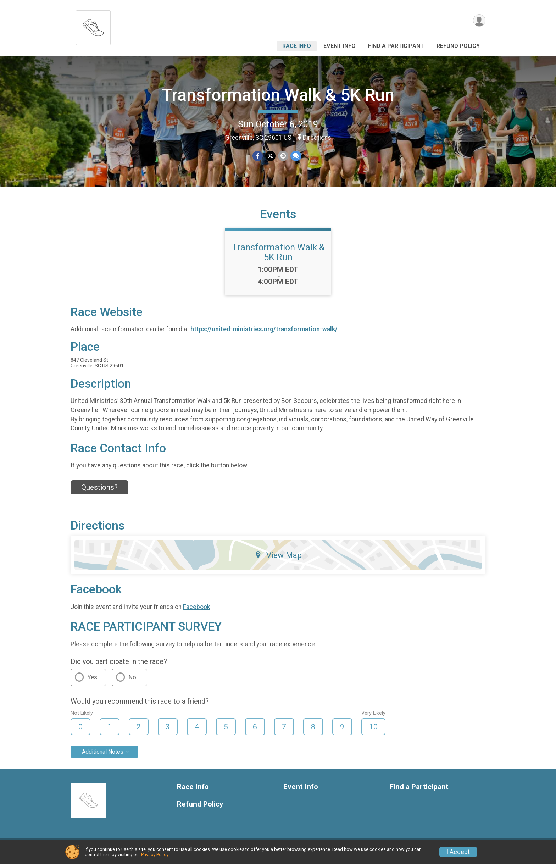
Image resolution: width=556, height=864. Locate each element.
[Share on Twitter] (270, 156)
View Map (278, 559)
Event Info (339, 46)
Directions (317, 137)
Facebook (196, 611)
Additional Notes (102, 756)
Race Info (296, 46)
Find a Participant (396, 46)
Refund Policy (458, 46)
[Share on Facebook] (258, 156)
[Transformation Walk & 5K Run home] (93, 26)
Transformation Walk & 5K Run (278, 95)
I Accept (458, 851)
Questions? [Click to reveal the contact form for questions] (99, 491)
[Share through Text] (295, 156)
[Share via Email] (283, 156)
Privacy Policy (154, 854)
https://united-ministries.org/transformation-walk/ (264, 333)
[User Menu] (478, 20)
